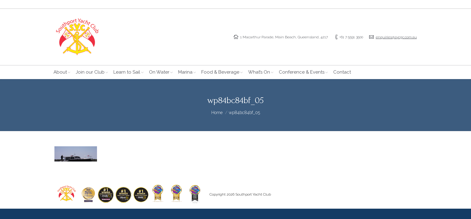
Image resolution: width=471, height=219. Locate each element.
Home (217, 112)
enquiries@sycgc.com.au (396, 37)
